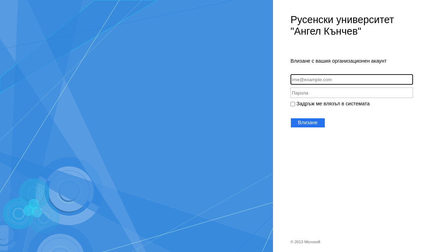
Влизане (308, 122)
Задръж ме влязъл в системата (333, 103)
